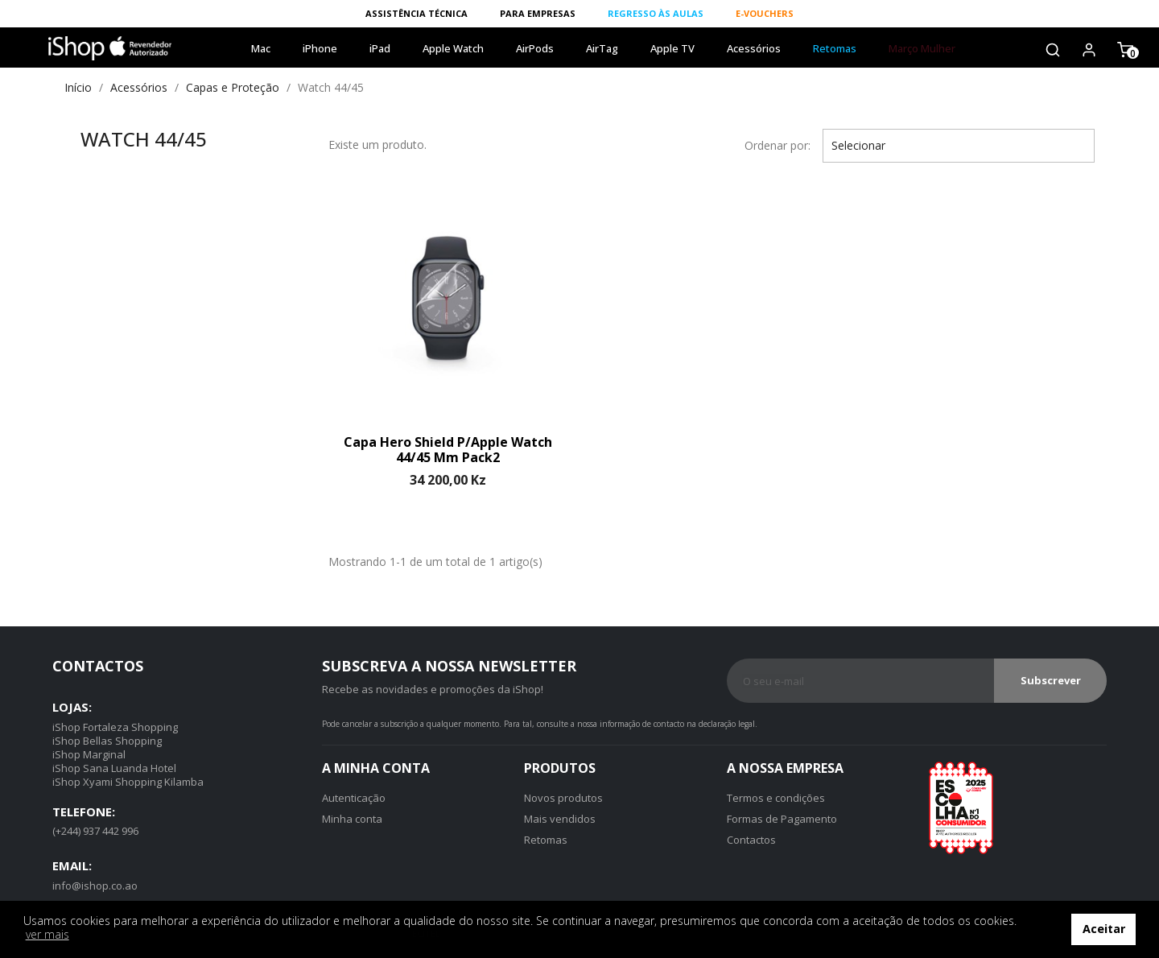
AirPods (535, 48)
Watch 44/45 (143, 139)
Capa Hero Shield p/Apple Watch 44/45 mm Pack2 (448, 450)
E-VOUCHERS (765, 13)
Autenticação (354, 798)
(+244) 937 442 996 (95, 831)
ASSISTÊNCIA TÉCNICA (416, 13)
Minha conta (352, 818)
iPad (379, 48)
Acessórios (754, 48)
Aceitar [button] (1104, 928)
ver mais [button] (47, 934)
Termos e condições (776, 798)
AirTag (602, 48)
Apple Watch (453, 48)
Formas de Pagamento (782, 818)
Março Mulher (922, 48)
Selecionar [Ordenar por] (958, 145)
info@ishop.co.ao (95, 885)
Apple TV (672, 48)
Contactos (751, 839)
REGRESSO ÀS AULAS (655, 13)
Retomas (834, 48)
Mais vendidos (560, 818)
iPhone (320, 48)
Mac (260, 48)
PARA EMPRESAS (537, 13)
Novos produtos (563, 798)
